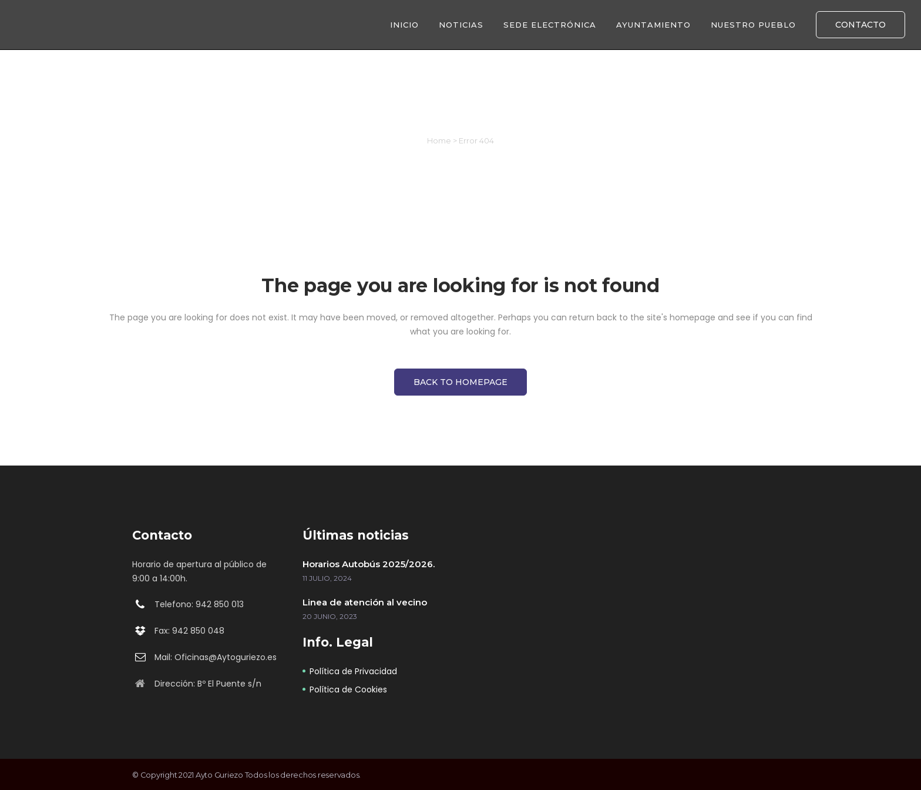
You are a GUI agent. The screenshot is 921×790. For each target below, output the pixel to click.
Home (439, 140)
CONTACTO (860, 24)
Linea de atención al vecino (364, 602)
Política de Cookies (348, 689)
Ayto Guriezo (219, 774)
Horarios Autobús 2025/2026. (368, 564)
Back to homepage (460, 382)
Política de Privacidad (353, 671)
